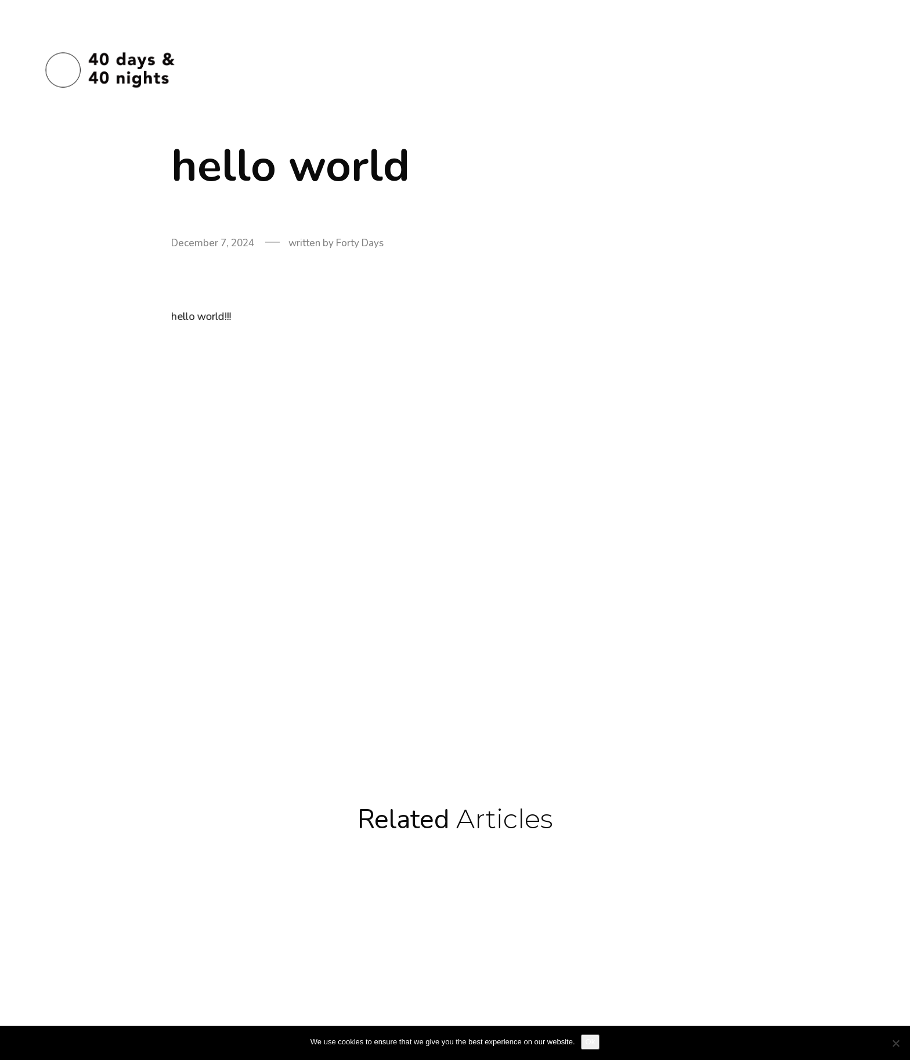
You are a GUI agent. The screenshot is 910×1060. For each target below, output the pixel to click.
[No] (895, 1043)
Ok (590, 1041)
